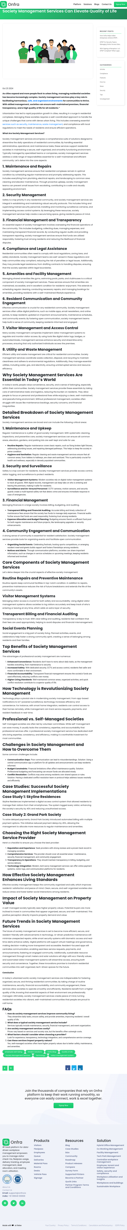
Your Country (50, 1225)
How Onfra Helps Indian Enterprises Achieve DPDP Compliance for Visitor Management (108, 37)
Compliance (104, 73)
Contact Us (107, 4)
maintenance (34, 124)
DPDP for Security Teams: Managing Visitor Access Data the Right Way (110, 43)
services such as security (14, 124)
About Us (6, 1187)
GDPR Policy (120, 1225)
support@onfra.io (17, 1193)
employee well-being (13, 1052)
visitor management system (62, 1055)
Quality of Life (67, 1052)
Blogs (96, 4)
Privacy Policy (63, 1225)
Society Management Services (18, 1055)
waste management (52, 124)
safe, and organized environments (45, 100)
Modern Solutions (35, 1052)
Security (102, 90)
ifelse (19, 1225)
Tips (101, 95)
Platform (77, 4)
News (102, 86)
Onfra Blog (52, 1052)
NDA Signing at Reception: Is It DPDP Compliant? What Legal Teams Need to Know (110, 50)
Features (103, 78)
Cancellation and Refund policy (100, 1225)
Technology (40, 1055)
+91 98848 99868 (16, 1196)
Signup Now (120, 4)
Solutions (88, 4)
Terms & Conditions (78, 1225)
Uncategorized (105, 99)
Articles (102, 69)
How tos (102, 82)
